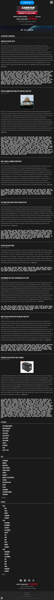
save (2, 80)
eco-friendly (30, 191)
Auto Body (5, 433)
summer (32, 140)
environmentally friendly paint (19, 402)
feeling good (10, 139)
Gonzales (25, 79)
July (5, 535)
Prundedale (12, 235)
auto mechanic (12, 150)
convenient (3, 411)
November (7, 525)
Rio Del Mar (17, 83)
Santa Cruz (46, 81)
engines (20, 78)
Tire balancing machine (15, 146)
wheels (20, 192)
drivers (20, 154)
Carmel (45, 72)
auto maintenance (20, 80)
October (6, 528)
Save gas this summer (36, 146)
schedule (10, 411)
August (14, 140)
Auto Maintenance (7, 426)
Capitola (35, 81)
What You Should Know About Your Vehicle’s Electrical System (17, 410)
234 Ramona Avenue (28, 146)
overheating (45, 138)
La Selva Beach (41, 81)
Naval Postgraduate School (12, 144)
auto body (31, 139)
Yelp (33, 580)
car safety (25, 154)
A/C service (25, 77)
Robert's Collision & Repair (10, 81)
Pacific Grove (14, 71)
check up (25, 413)
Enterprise (3, 149)
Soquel (50, 81)
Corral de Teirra (15, 78)
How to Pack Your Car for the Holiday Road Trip (15, 317)
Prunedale (30, 76)
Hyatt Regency (3, 84)
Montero (44, 80)
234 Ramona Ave (35, 80)
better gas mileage (26, 148)
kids (6, 349)
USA (35, 148)
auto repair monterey (5, 141)
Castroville (25, 76)
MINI (1, 148)
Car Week (51, 146)
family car (3, 76)
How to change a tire (17, 194)
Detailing (5, 445)
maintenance (26, 72)
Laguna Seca (36, 142)
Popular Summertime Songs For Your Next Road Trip (16, 91)
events (11, 140)
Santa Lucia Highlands (28, 84)
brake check (42, 73)
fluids (11, 72)
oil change (19, 307)
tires (15, 138)
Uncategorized (6, 428)
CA (14, 413)
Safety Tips (6, 450)
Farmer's (13, 403)
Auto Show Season (15, 153)
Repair (25, 71)
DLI (45, 77)
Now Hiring (27, 2)
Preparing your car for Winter (35, 348)
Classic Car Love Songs (7, 246)
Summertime (27, 140)
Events (4, 443)
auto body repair (29, 190)
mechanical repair (27, 81)
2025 (4, 520)
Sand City (21, 72)
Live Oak (12, 83)
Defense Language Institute (39, 77)
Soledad (38, 79)
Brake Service (12, 76)
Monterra (48, 80)
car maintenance (46, 71)
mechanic (41, 190)
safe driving (16, 154)
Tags (25, 30)
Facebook (20, 580)
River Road (49, 83)
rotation (11, 192)
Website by (27, 596)
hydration (40, 138)
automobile (37, 72)
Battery (17, 413)
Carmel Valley (31, 72)
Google (25, 580)
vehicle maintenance (45, 146)
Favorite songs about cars (33, 153)
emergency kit (3, 152)
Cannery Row (20, 84)
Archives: (3, 502)
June (5, 537)
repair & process (12, 73)
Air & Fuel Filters (16, 79)
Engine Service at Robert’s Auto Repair (46, 408)
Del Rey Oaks (7, 72)
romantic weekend (47, 153)
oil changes (8, 77)
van (8, 76)
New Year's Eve (34, 349)
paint (17, 345)
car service (45, 406)
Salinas (41, 72)
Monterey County (43, 83)
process (2, 402)
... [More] (3, 497)
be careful (21, 413)
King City (34, 79)
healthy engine (16, 72)
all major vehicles (7, 80)
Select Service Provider (36, 194)
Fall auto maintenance (32, 413)
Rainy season (43, 413)
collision (50, 147)
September (3, 77)
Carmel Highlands (28, 80)
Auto (44, 403)
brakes (36, 140)
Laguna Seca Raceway (21, 140)
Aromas (16, 84)
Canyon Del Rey (37, 83)
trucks (24, 83)
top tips (22, 350)
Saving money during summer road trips (15, 145)
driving (38, 410)
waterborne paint (28, 402)
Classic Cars (21, 271)
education (12, 190)
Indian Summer (11, 147)
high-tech (15, 139)
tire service (6, 431)
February (7, 516)
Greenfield (30, 79)
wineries (11, 154)
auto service (14, 80)
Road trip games (28, 147)
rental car (8, 149)
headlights (29, 150)
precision (24, 189)
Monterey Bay (3, 83)
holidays (49, 348)
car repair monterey (31, 73)
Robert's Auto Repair (34, 71)
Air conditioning (31, 77)
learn (48, 401)
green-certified (36, 190)
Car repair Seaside (40, 75)
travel (24, 145)
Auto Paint (5, 438)
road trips (32, 148)
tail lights (36, 150)
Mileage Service (22, 407)
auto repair (6, 436)
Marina (5, 71)
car (6, 153)
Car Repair (5, 440)
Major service (13, 77)
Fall (5, 414)
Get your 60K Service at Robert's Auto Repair (30, 408)
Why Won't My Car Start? (31, 236)
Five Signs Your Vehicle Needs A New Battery (14, 202)
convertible (30, 30)
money (51, 79)
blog (26, 73)
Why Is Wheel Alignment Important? (11, 161)
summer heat (21, 153)
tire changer (7, 146)
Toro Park (40, 80)
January (6, 518)
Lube (9, 79)
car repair (6, 232)
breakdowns (51, 152)
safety (23, 73)
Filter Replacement (4, 79)
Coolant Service (20, 138)
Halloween (41, 403)
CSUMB (17, 81)
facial (4, 487)
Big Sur (24, 75)
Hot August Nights (45, 148)
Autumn (2, 414)
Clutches (33, 78)
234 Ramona (3, 413)
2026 (4, 506)
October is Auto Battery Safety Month (12, 358)
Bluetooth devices (40, 147)
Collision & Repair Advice (37, 84)
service (37, 73)
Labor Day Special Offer (8, 41)
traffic (32, 192)
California (3, 81)
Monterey (9, 71)
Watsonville (35, 76)
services (6, 73)
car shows (7, 140)
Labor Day (21, 81)
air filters (23, 152)
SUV (6, 76)
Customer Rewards (32, 410)
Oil (11, 79)
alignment (47, 137)
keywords (5, 460)
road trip (48, 268)
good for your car (14, 149)
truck (24, 190)
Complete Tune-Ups (46, 78)
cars (45, 190)
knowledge (17, 190)
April (5, 511)
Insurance (20, 403)
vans (27, 83)
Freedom (8, 152)
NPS (10, 78)
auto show (39, 148)
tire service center (9, 138)
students (24, 149)
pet (24, 147)
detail (4, 485)
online (7, 411)
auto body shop (41, 137)
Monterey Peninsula (47, 75)
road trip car (5, 148)
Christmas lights (19, 349)
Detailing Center (12, 345)
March (6, 513)
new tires (25, 191)
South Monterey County (45, 79)
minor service (19, 77)
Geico (17, 403)
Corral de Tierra (19, 76)
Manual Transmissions (26, 78)
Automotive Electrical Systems (11, 409)
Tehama (12, 84)
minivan (12, 152)
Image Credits (27, 594)
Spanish (38, 413)
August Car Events (4, 147)
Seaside (40, 71)
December (7, 523)
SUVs (21, 83)
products (6, 402)
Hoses (41, 78)
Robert (37, 401)
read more (3, 66)
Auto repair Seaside (18, 75)
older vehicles (35, 402)
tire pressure (23, 150)
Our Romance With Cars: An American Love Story (15, 278)
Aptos (32, 81)
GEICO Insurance (10, 414)
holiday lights (25, 349)
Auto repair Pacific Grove (9, 75)
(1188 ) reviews (38, 16)
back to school (18, 73)
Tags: (2, 457)
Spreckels (9, 83)
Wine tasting (39, 152)
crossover (19, 233)
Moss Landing (49, 76)
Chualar (21, 79)
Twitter (29, 580)
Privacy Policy (27, 592)
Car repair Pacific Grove (31, 75)
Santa (30, 349)
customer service (43, 401)
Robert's (28, 71)
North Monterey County (42, 76)
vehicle (31, 406)
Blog (22, 30)
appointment (48, 410)
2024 (4, 549)
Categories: (4, 422)
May (5, 508)
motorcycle (3, 406)
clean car (34, 147)
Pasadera (8, 84)
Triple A (24, 403)
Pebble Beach (20, 71)
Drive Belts (37, 78)
